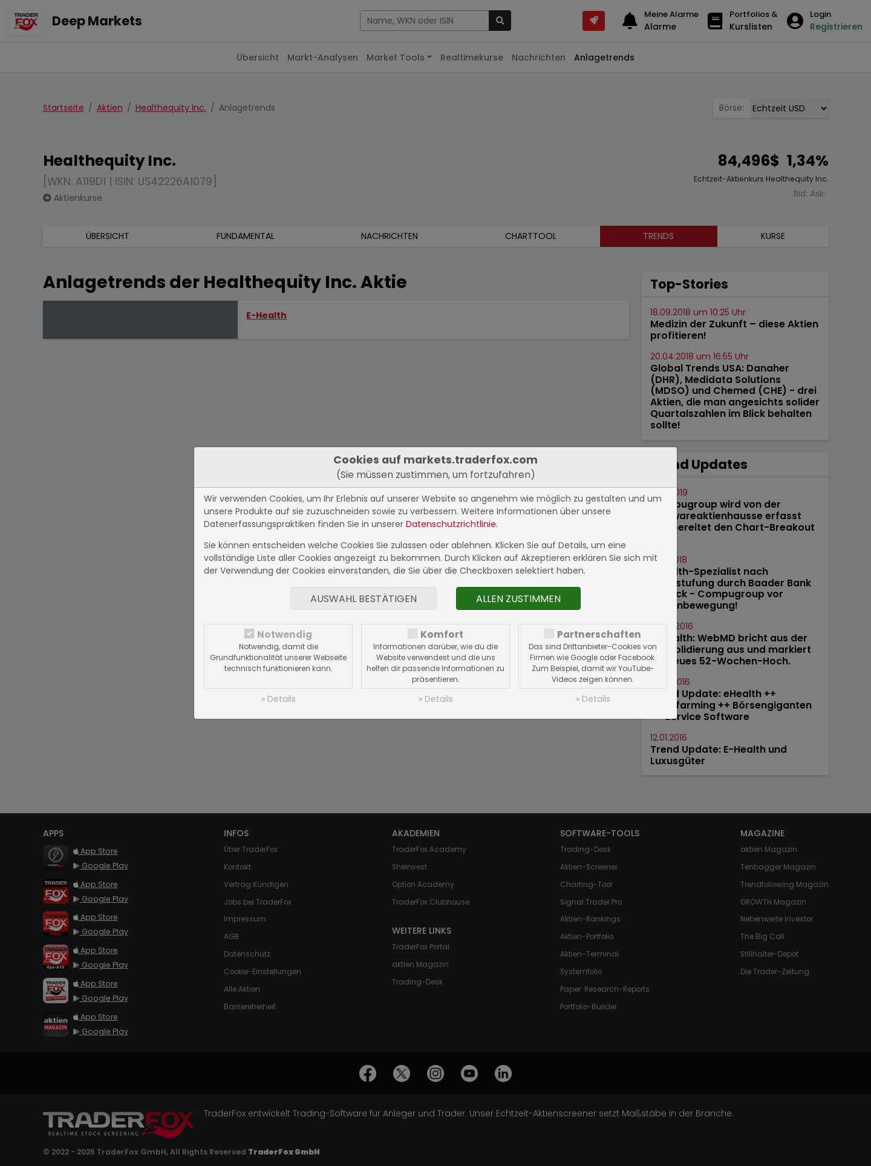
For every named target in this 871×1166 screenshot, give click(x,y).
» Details (278, 699)
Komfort (441, 634)
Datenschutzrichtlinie (451, 524)
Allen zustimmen (518, 599)
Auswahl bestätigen (363, 599)
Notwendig (284, 634)
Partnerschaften (599, 634)
